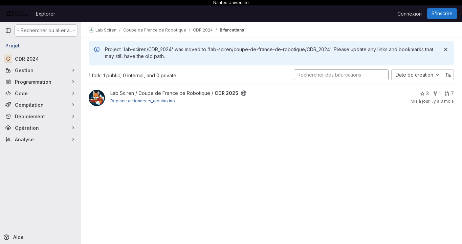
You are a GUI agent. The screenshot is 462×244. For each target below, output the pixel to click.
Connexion (409, 14)
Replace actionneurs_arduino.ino (143, 100)
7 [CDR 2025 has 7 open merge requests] (449, 93)
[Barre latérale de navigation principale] (8, 30)
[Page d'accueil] (17, 13)
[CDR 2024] (41, 58)
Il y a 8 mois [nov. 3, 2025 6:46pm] (442, 101)
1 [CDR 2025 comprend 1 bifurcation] (437, 93)
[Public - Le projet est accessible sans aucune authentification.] (244, 93)
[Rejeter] (446, 49)
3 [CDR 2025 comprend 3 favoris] (424, 93)
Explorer (45, 14)
